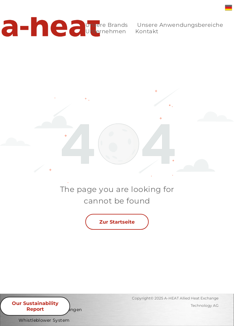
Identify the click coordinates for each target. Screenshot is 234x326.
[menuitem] (107, 25)
